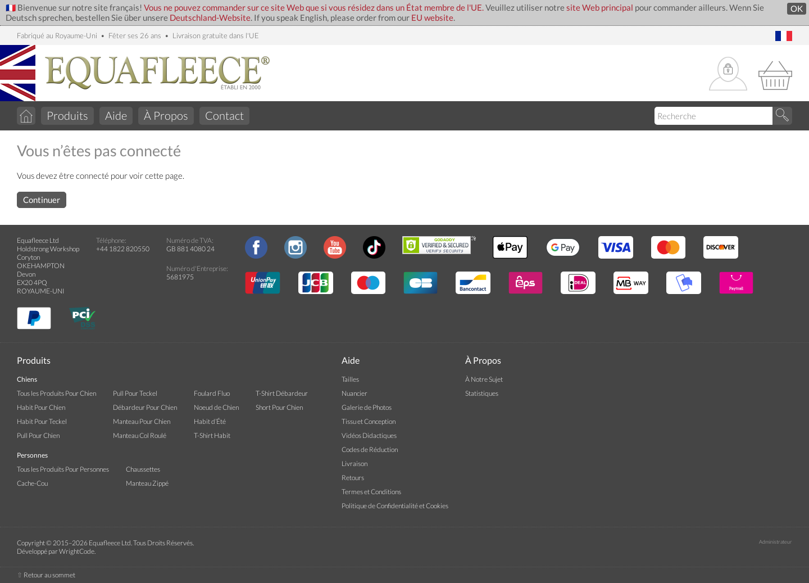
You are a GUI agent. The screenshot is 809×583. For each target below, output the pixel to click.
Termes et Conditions (371, 491)
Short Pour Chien (279, 407)
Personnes (32, 455)
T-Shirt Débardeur (282, 393)
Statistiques (481, 393)
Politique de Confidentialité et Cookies (395, 505)
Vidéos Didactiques (369, 435)
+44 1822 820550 (122, 249)
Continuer (41, 200)
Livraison (354, 463)
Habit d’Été (210, 421)
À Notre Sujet (484, 379)
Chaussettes (143, 469)
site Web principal (599, 7)
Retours (353, 477)
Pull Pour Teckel (135, 393)
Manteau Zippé (147, 483)
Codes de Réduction (370, 449)
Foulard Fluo (212, 393)
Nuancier (354, 393)
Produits (67, 115)
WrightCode (76, 551)
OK (796, 8)
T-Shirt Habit (212, 435)
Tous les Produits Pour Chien (56, 393)
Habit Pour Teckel (42, 421)
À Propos (166, 115)
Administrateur (775, 542)
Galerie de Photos (367, 407)
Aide (116, 115)
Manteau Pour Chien (141, 421)
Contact (224, 115)
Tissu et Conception (369, 421)
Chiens (27, 379)
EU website (432, 17)
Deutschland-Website (210, 17)
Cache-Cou (32, 483)
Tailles (350, 379)
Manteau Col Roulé (139, 435)
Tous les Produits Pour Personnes (63, 469)
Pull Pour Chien (38, 435)
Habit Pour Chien (41, 407)
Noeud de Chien (216, 407)
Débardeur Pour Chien (145, 407)
